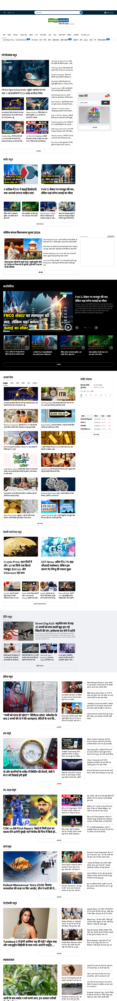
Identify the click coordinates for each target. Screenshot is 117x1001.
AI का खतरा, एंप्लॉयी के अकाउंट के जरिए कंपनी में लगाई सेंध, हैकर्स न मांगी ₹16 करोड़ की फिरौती (66, 657)
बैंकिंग (23, 383)
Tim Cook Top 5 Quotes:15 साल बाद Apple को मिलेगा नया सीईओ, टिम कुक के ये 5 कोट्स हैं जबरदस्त (47, 657)
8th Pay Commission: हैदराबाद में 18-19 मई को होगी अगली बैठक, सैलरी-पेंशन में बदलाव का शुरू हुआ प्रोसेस (20, 426)
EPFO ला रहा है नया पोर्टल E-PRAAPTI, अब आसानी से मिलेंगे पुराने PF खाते (20, 448)
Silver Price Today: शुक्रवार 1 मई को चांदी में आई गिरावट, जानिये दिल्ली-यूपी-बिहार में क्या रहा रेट (19, 516)
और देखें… (40, 272)
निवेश (11, 383)
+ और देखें (94, 93)
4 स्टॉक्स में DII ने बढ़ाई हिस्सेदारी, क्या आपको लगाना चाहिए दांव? (20, 191)
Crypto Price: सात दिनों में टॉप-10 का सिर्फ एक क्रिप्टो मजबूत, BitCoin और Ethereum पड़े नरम (18, 567)
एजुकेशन (75, 40)
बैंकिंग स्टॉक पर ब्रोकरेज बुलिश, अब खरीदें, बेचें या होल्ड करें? (11, 215)
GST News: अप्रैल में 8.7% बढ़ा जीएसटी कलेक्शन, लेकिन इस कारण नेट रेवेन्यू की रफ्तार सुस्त (57, 565)
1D (81, 395)
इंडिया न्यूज (8, 677)
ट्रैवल (55, 35)
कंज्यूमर (5, 383)
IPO (36, 35)
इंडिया (31, 35)
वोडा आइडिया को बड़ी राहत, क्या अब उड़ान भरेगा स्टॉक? (30, 214)
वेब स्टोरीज (43, 35)
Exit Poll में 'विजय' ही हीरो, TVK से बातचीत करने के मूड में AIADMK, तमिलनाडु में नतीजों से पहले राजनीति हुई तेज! (59, 263)
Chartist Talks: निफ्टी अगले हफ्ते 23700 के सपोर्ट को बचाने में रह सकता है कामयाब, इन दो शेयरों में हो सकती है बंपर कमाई (12, 138)
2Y (110, 395)
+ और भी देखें (96, 434)
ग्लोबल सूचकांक (101, 40)
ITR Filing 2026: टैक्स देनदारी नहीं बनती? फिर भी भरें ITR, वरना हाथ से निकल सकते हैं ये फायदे (62, 69)
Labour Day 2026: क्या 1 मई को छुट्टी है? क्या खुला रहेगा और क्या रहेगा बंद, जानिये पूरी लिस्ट (58, 516)
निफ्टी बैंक (83, 426)
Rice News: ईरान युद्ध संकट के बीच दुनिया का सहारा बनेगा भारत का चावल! (62, 143)
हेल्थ (50, 35)
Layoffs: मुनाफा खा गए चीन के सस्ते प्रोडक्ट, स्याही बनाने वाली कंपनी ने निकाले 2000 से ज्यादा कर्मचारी (48, 595)
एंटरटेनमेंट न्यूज (10, 903)
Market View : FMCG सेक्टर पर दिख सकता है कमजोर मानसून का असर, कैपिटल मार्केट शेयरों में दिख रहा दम (48, 215)
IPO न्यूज (7, 733)
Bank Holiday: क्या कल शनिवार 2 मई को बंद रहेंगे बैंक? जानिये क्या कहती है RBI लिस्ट (58, 426)
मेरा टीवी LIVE (85, 35)
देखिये (105, 68)
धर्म (95, 40)
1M (91, 395)
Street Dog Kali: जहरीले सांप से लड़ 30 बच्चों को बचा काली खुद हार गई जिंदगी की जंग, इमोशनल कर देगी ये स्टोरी (55, 627)
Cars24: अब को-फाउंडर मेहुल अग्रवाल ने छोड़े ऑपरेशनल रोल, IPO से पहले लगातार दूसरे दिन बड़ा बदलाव (12, 595)
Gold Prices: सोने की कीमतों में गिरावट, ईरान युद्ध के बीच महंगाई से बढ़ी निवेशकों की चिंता (58, 470)
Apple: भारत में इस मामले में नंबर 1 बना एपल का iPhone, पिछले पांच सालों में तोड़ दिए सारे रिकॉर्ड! (30, 595)
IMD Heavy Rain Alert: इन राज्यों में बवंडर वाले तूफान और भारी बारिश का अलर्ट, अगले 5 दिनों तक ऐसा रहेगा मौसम (62, 130)
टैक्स (29, 383)
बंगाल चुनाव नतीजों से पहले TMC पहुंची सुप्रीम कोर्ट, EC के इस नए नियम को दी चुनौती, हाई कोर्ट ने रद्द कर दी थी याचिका (62, 82)
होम (4, 35)
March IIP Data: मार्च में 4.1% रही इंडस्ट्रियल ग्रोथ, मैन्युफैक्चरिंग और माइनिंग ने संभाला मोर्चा (67, 595)
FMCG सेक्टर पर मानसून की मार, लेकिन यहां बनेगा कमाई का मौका (57, 191)
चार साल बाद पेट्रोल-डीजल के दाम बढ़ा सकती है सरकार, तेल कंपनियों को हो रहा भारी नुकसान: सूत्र (13, 114)
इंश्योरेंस (35, 383)
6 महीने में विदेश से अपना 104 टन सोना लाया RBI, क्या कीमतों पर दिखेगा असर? (57, 448)
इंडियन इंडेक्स (64, 40)
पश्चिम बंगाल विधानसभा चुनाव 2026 (21, 232)
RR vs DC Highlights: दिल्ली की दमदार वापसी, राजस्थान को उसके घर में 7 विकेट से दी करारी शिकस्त (37, 138)
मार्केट (9, 35)
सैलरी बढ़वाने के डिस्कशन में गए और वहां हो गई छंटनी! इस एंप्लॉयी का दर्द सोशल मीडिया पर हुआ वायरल (12, 657)
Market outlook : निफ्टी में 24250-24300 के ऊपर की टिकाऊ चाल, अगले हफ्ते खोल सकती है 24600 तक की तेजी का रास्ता (62, 137)
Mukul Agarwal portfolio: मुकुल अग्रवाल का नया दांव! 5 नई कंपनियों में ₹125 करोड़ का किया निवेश (23, 91)
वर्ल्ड (40, 40)
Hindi (11, 12)
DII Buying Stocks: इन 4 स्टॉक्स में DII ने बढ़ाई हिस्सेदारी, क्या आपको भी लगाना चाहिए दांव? (62, 123)
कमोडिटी (76, 35)
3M (96, 395)
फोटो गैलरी (62, 35)
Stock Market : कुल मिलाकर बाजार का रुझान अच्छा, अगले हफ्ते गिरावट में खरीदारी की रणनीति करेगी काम (62, 103)
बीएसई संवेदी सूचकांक (86, 419)
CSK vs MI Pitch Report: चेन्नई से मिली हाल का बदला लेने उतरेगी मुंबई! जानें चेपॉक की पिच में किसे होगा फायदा (62, 116)
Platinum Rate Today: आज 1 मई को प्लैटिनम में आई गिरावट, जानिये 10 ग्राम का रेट (57, 494)
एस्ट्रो (91, 40)
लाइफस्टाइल (55, 40)
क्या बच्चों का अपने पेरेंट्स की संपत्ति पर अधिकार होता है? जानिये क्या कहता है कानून (20, 494)
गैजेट (45, 40)
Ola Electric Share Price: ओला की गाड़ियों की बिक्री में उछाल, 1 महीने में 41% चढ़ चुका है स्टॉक (62, 62)
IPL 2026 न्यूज (9, 790)
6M (101, 395)
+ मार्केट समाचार (40, 224)
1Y (105, 395)
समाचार (15, 35)
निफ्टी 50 (83, 422)
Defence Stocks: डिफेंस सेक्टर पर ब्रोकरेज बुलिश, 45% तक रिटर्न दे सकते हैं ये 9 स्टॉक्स (36, 114)
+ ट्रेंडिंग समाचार (39, 666)
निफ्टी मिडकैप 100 (85, 429)
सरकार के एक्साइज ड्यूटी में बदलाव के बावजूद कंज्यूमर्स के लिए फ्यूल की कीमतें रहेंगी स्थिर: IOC (67, 215)
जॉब (81, 40)
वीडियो (69, 35)
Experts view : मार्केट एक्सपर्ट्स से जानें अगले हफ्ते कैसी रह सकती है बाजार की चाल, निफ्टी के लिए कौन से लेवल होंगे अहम (62, 89)
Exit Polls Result (21, 40)
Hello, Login (110, 12)
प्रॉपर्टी (17, 383)
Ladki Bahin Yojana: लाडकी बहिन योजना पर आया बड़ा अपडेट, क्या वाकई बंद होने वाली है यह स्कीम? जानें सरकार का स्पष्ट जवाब (20, 471)
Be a (71, 23)
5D (86, 395)
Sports (86, 40)
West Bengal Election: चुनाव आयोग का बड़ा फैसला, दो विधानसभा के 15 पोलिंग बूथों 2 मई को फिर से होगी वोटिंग (62, 96)
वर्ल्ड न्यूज (7, 847)
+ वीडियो (59, 364)
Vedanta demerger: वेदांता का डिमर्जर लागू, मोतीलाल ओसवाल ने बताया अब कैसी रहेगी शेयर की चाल (61, 76)
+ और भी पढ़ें (39, 523)
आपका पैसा (23, 35)
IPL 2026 (35, 40)
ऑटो (49, 40)
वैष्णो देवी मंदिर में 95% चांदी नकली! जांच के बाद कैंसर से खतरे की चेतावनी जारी (30, 657)
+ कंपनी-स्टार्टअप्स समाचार (39, 604)
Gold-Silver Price (8, 40)
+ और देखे (38, 151)
